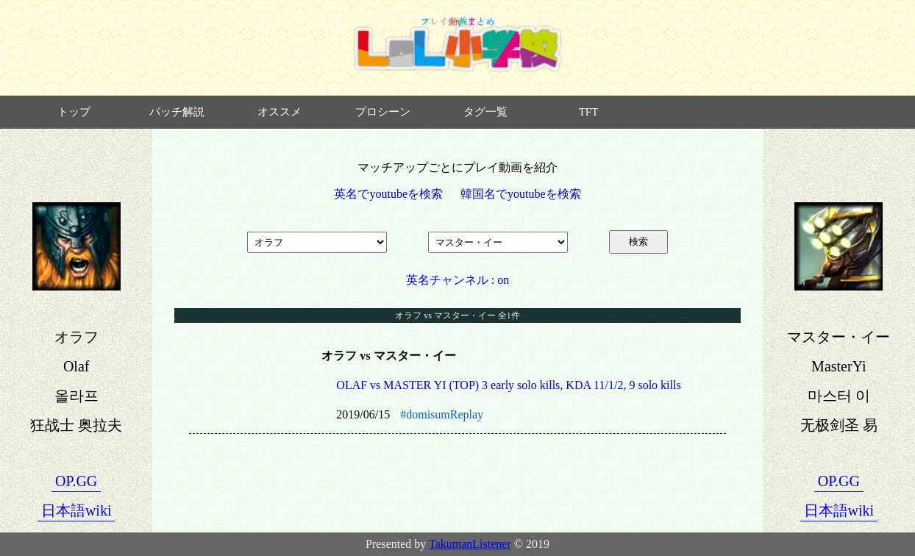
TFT (589, 112)
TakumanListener (470, 544)
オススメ (279, 112)
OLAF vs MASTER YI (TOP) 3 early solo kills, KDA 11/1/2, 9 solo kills (508, 385)
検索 (638, 241)
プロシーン (382, 112)
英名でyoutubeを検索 (388, 194)
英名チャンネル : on (457, 280)
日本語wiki (76, 510)
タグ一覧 (485, 112)
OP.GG (76, 481)
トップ (73, 112)
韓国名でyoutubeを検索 (520, 194)
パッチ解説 (176, 112)
